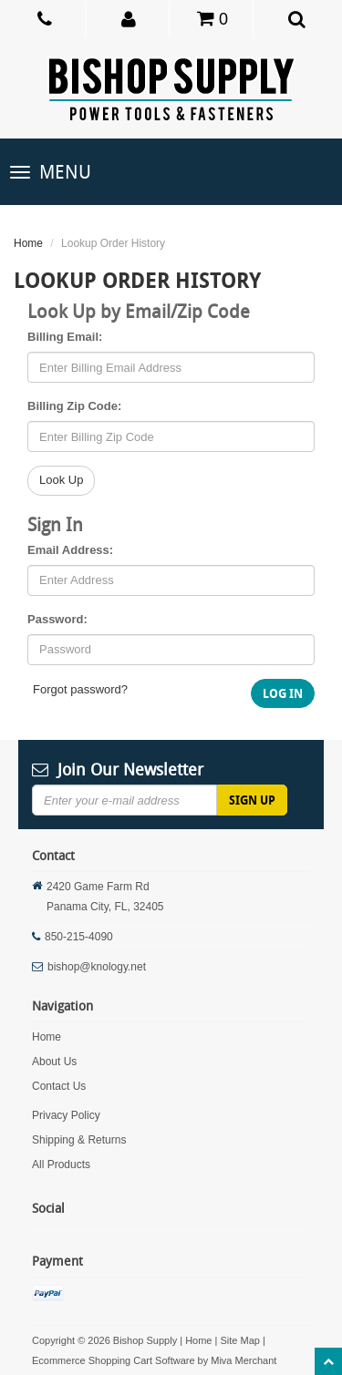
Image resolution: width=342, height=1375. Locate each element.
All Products (61, 1164)
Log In (283, 693)
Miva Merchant (243, 1360)
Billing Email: (64, 337)
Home (28, 243)
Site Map (239, 1340)
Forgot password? (80, 689)
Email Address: (70, 550)
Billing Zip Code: (74, 406)
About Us (54, 1061)
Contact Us (59, 1086)
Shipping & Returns (79, 1140)
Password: (57, 619)
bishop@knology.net (96, 966)
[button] (129, 18)
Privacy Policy (66, 1115)
